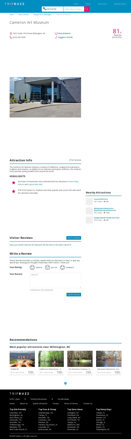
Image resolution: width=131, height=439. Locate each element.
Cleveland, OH (73, 415)
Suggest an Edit (65, 37)
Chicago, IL (100, 422)
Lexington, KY (73, 413)
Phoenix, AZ (43, 422)
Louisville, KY (43, 427)
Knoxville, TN (15, 422)
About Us (24, 403)
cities (76, 4)
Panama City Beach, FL (48, 425)
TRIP (15, 3)
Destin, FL (100, 420)
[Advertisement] (65, 58)
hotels (88, 4)
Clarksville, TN (15, 420)
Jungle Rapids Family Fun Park (106, 218)
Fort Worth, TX (73, 420)
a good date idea (35, 184)
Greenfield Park (101, 199)
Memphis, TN (15, 427)
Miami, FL (100, 425)
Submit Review (74, 294)
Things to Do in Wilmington (42, 15)
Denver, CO (101, 417)
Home (12, 15)
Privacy (56, 403)
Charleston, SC (102, 415)
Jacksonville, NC (45, 429)
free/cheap (73, 181)
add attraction (120, 4)
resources (102, 4)
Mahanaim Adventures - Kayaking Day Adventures (105, 209)
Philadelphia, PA (102, 429)
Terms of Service (71, 403)
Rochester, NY (73, 427)
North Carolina (24, 15)
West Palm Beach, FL (18, 429)
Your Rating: (16, 267)
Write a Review (74, 238)
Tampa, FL (42, 415)
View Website (64, 33)
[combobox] (53, 9)
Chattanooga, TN (17, 425)
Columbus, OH (16, 413)
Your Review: (16, 274)
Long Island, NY (73, 417)
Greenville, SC (73, 429)
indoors (21, 184)
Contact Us (88, 403)
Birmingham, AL (16, 415)
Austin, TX (100, 427)
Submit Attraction (40, 403)
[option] (45, 97)
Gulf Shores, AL (16, 417)
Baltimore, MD (73, 425)
